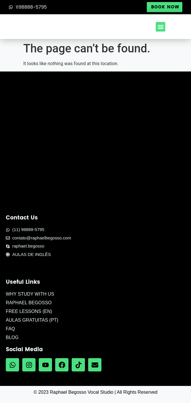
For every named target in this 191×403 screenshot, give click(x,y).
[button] (160, 27)
